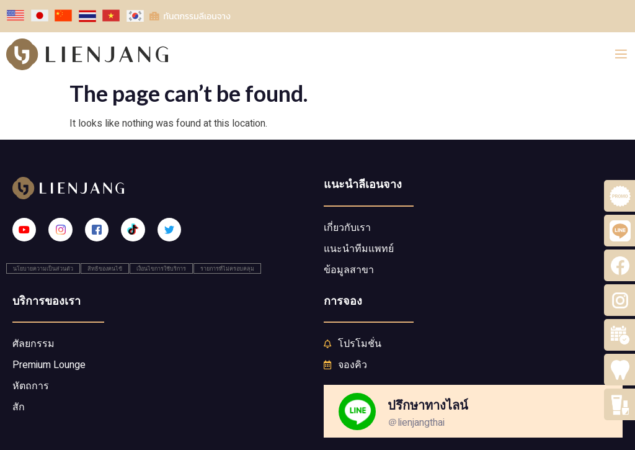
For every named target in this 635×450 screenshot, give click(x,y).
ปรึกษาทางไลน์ (428, 404)
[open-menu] (621, 54)
